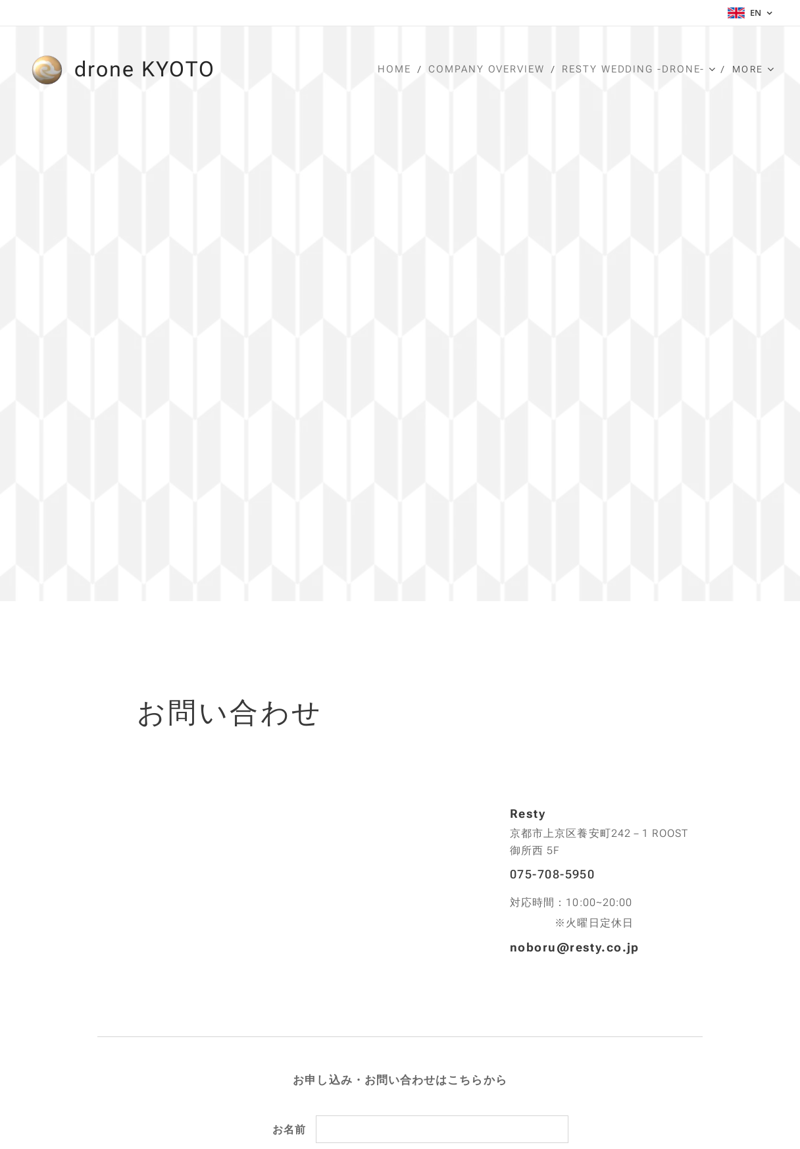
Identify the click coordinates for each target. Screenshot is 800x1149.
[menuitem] (401, 69)
